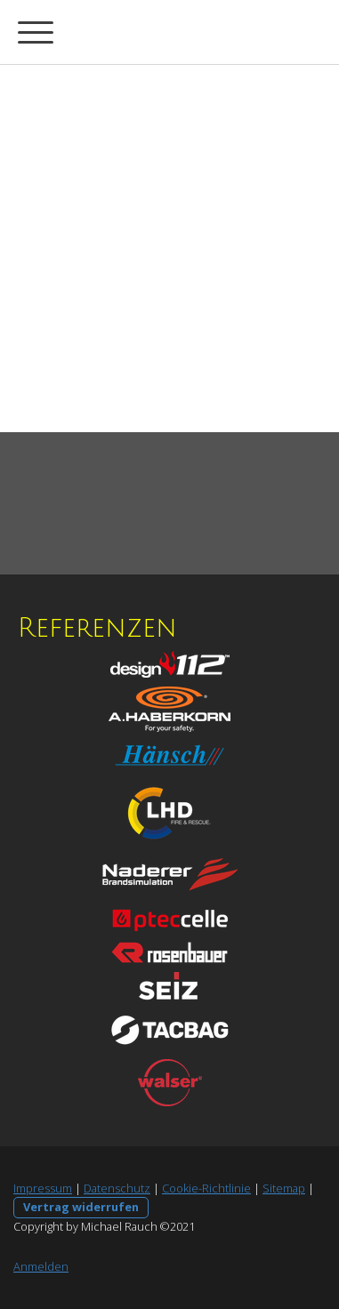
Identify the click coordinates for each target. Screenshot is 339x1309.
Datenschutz (117, 1188)
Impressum (42, 1188)
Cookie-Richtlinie (206, 1188)
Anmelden (41, 1266)
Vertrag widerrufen (81, 1207)
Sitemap (283, 1188)
